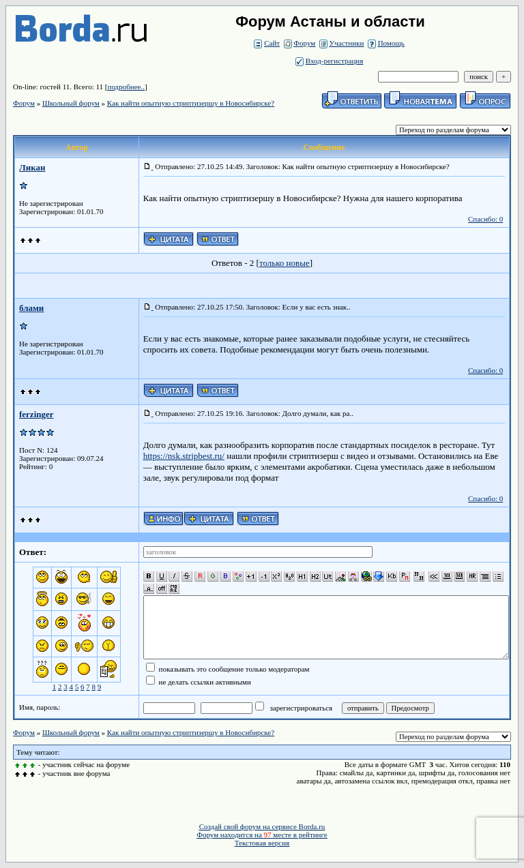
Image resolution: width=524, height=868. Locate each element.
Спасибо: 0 (485, 219)
